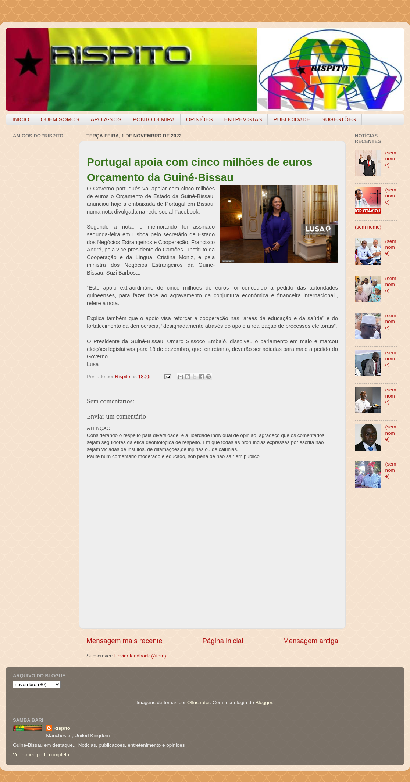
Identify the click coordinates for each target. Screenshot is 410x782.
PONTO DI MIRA (154, 119)
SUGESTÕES (339, 119)
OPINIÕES (199, 119)
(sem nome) (390, 158)
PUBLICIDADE (291, 119)
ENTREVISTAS (243, 119)
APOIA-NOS (106, 119)
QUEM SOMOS (60, 119)
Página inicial (222, 641)
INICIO (21, 119)
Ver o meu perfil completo (41, 754)
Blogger (263, 702)
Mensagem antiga (310, 641)
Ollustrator (198, 702)
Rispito (61, 728)
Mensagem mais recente (124, 641)
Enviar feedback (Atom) (140, 656)
